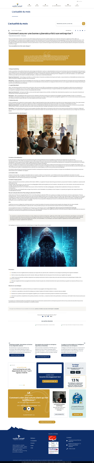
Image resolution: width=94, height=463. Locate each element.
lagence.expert (67, 460)
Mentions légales (42, 460)
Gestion (32, 443)
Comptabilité (34, 440)
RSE (32, 448)
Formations (45, 5)
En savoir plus (68, 462)
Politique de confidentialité (50, 460)
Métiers (37, 5)
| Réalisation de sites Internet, (60, 460)
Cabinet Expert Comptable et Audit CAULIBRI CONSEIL (30, 460)
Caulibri (29, 5)
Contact (77, 5)
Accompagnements (56, 5)
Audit (32, 445)
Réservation (79, 1)
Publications (68, 5)
